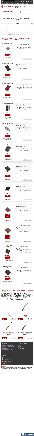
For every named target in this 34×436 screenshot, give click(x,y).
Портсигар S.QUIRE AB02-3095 (7, 225)
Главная (2, 27)
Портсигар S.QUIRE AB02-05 (7, 144)
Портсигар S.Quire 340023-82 (7, 103)
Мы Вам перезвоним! (8, 11)
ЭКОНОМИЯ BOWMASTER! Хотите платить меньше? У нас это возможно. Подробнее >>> (16, 39)
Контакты (19, 351)
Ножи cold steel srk (15, 290)
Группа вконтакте (6, 361)
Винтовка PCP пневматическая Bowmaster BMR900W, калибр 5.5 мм (9, 333)
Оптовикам (26, 3)
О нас (19, 345)
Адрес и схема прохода (7, 357)
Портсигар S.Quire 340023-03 (7, 63)
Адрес (22, 3)
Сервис (15, 3)
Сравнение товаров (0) (8, 33)
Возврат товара (20, 350)
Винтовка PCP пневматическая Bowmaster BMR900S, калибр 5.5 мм (25, 313)
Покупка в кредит (21, 348)
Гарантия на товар (5, 348)
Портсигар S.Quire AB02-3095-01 (8, 246)
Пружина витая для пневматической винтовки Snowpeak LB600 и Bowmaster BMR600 (9, 314)
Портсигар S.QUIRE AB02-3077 (7, 204)
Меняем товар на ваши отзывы (7, 345)
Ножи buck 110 (9, 290)
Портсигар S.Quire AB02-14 (7, 164)
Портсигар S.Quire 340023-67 (7, 83)
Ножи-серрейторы (22, 290)
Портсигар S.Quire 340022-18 (7, 43)
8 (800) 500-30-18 (6, 359)
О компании (3, 3)
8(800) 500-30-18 (20, 6)
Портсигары (8, 27)
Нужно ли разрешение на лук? (7, 349)
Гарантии (19, 3)
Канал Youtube (6, 363)
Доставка (8, 3)
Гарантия (19, 349)
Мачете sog (28, 290)
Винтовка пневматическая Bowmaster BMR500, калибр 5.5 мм (25, 333)
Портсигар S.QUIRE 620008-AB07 (7, 124)
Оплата (12, 3)
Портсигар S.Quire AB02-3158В (8, 267)
